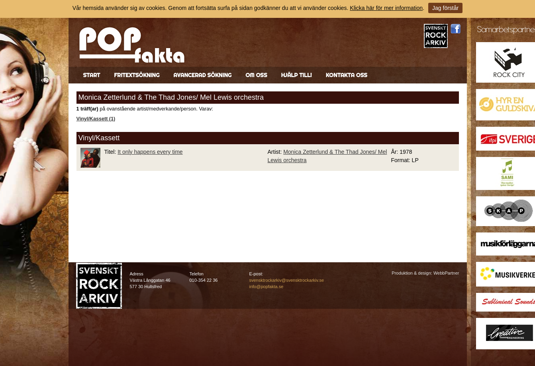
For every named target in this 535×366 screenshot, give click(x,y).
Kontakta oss (346, 75)
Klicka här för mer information (386, 8)
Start (91, 75)
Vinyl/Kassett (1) (96, 119)
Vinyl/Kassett (99, 138)
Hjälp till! (296, 75)
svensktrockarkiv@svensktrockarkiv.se (286, 280)
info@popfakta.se (266, 286)
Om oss (256, 75)
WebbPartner (446, 273)
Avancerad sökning (202, 75)
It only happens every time (150, 152)
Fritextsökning (136, 75)
